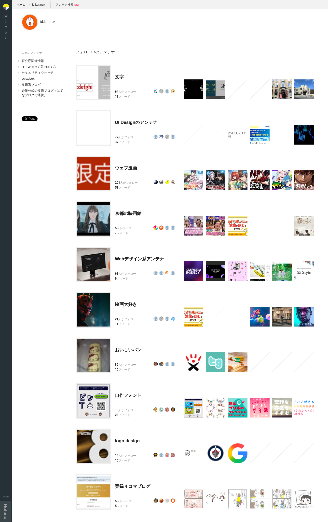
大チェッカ (6, 29)
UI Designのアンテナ (136, 122)
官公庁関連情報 (33, 61)
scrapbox (28, 78)
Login (6, 496)
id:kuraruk (38, 4)
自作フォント (128, 395)
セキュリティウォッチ (38, 73)
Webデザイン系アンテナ (139, 258)
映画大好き (126, 304)
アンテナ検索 (64, 4)
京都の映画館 (128, 213)
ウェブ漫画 (126, 167)
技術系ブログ (31, 85)
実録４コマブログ (132, 486)
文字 (119, 77)
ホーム (21, 4)
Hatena (5, 511)
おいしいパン (128, 349)
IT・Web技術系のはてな (39, 67)
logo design (127, 440)
